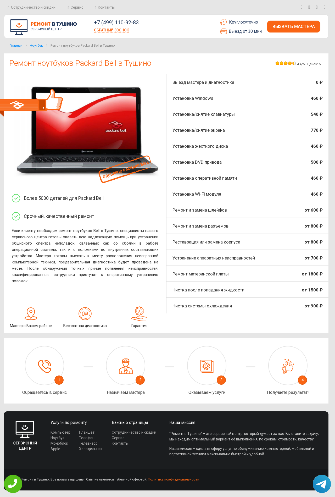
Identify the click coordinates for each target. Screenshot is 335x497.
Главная (16, 45)
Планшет (86, 432)
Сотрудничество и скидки (33, 7)
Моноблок (59, 443)
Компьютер (60, 432)
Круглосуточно (239, 22)
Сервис (77, 7)
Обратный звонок (111, 30)
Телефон (86, 438)
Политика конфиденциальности (173, 479)
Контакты (106, 7)
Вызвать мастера (293, 26)
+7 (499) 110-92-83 (116, 22)
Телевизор (88, 443)
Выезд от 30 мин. (241, 31)
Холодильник (90, 449)
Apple (55, 449)
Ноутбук (36, 45)
